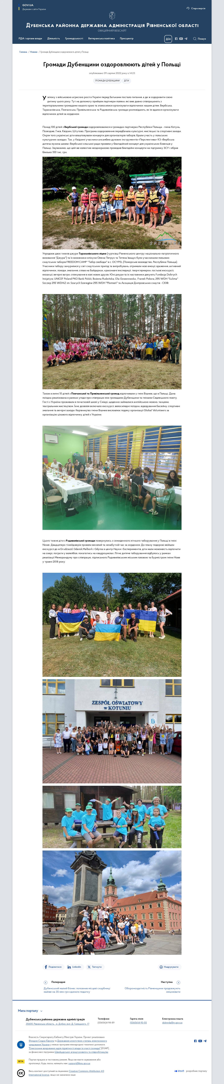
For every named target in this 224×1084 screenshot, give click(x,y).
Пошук (202, 39)
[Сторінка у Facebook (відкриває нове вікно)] (176, 39)
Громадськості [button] (74, 38)
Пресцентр (126, 38)
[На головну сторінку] (112, 21)
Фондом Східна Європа (41, 1041)
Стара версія (198, 8)
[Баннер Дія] (168, 39)
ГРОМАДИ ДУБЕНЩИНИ (107, 81)
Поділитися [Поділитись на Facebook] (55, 967)
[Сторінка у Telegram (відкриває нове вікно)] (186, 39)
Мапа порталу (28, 1011)
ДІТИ (126, 81)
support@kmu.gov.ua (79, 1063)
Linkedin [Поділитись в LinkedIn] (76, 967)
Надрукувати (171, 967)
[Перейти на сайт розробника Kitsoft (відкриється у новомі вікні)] (180, 1071)
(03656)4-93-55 (138, 1023)
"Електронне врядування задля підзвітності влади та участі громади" (64, 1048)
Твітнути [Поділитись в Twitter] (97, 967)
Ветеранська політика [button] (101, 38)
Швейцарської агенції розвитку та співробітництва (81, 1052)
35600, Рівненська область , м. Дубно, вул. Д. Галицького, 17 (57, 1024)
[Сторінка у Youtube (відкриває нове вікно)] (181, 39)
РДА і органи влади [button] (30, 38)
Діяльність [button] (53, 38)
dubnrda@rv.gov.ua (172, 1023)
